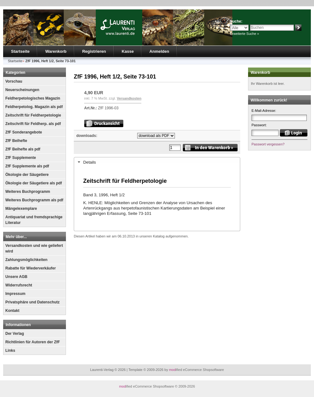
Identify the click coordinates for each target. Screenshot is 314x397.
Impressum (15, 293)
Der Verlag (14, 333)
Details (89, 162)
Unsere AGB (16, 277)
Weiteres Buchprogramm (27, 191)
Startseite (20, 51)
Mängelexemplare (21, 208)
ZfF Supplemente (20, 157)
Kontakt (12, 310)
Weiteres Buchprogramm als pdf (34, 200)
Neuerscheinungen (22, 90)
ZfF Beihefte (16, 141)
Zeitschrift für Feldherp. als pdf (33, 124)
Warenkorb (55, 51)
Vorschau (13, 81)
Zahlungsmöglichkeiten (26, 260)
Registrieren (94, 51)
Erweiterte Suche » (244, 33)
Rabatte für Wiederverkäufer (30, 268)
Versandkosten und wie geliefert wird (34, 248)
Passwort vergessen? (268, 144)
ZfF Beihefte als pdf (22, 149)
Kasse (128, 51)
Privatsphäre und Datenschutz (32, 302)
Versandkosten (129, 98)
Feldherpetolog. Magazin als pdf (34, 107)
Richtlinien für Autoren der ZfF (32, 342)
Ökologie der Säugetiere (27, 174)
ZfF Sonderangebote (23, 132)
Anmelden (159, 51)
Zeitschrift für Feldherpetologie (33, 115)
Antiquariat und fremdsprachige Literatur (33, 220)
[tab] (157, 162)
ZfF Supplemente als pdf (27, 166)
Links (10, 350)
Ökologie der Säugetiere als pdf (33, 183)
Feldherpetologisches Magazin (32, 98)
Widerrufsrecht (18, 285)
